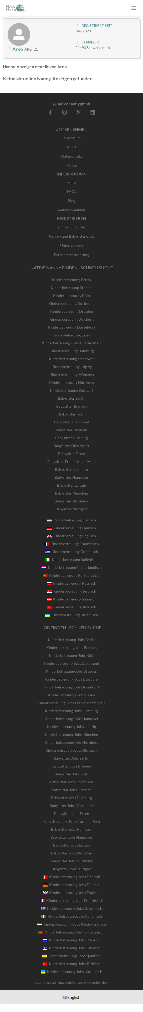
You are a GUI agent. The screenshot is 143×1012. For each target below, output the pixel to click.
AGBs (71, 147)
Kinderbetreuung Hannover (71, 358)
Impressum (72, 137)
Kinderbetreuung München (71, 374)
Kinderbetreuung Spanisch (71, 599)
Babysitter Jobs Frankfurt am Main (71, 821)
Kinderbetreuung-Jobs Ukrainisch (71, 971)
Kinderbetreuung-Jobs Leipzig (71, 726)
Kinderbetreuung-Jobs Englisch (71, 892)
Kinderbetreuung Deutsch (71, 528)
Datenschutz (71, 156)
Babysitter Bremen (71, 406)
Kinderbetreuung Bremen (72, 287)
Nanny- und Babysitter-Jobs (71, 236)
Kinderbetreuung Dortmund (71, 303)
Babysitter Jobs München (71, 853)
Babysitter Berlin (71, 398)
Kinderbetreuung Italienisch (71, 559)
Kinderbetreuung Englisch (71, 536)
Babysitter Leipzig (71, 485)
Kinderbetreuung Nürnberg (71, 382)
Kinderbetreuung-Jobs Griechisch (71, 908)
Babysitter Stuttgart (71, 509)
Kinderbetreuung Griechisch (71, 551)
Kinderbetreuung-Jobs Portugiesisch (71, 932)
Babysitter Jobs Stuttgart (72, 869)
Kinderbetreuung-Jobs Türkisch (71, 963)
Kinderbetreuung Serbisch (71, 591)
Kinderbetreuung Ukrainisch (71, 615)
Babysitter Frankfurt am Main (71, 461)
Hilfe (72, 182)
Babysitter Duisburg (71, 438)
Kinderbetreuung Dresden (71, 311)
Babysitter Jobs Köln (71, 774)
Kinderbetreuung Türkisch (71, 607)
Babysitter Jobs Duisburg (71, 797)
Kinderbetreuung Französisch (71, 543)
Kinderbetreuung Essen (72, 335)
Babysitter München (71, 493)
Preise (72, 165)
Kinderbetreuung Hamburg (71, 351)
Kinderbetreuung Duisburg (71, 319)
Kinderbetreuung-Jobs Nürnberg (71, 742)
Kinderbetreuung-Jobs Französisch (71, 900)
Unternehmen (71, 245)
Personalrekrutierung (71, 254)
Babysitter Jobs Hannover (71, 837)
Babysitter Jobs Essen (71, 813)
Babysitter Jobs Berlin (71, 758)
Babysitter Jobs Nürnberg (72, 861)
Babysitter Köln (71, 414)
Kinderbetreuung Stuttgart (71, 390)
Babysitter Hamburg (71, 469)
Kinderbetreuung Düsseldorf (71, 327)
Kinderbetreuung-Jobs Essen (71, 695)
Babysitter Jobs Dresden (71, 790)
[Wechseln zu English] (71, 997)
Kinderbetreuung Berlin (71, 279)
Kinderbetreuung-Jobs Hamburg (71, 710)
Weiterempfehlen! (71, 210)
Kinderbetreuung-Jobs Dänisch (71, 876)
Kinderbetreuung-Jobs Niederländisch (71, 924)
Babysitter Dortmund (71, 422)
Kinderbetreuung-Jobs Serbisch (71, 948)
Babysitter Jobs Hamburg (71, 829)
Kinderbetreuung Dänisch (71, 520)
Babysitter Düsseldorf (71, 445)
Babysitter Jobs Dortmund (71, 782)
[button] (134, 8)
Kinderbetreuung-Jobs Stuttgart (71, 750)
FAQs (71, 191)
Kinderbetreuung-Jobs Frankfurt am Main (71, 703)
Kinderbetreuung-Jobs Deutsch (71, 884)
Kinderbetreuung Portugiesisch (71, 575)
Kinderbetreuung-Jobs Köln (71, 655)
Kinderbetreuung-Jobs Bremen (71, 647)
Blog (71, 200)
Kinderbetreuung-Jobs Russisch (72, 940)
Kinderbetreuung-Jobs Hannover (72, 718)
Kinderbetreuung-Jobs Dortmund (71, 663)
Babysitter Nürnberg (71, 501)
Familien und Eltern (71, 227)
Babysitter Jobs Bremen (71, 766)
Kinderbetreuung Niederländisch (72, 567)
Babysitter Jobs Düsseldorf (72, 805)
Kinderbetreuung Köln (71, 295)
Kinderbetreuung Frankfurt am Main (71, 343)
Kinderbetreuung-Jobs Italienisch (71, 916)
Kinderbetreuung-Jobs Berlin (71, 639)
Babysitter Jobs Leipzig (71, 845)
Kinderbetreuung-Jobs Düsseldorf (71, 687)
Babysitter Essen (71, 453)
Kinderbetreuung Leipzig (72, 366)
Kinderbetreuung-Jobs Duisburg (71, 679)
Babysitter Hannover (72, 477)
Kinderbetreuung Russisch (71, 583)
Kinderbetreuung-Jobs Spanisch (71, 956)
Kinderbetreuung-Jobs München (71, 734)
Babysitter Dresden (71, 430)
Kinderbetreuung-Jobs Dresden (71, 671)
